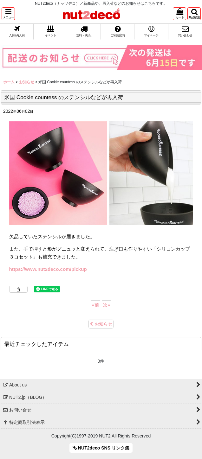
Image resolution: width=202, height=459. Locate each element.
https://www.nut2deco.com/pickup (48, 269)
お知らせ (101, 324)
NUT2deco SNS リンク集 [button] (101, 447)
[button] (8, 13)
